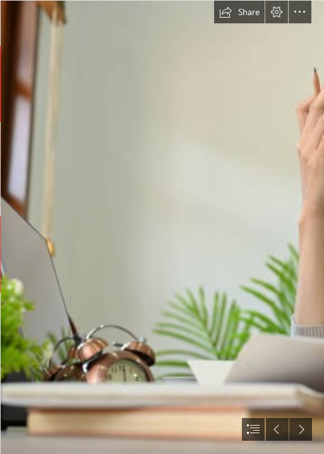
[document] (162, 227)
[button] (239, 12)
